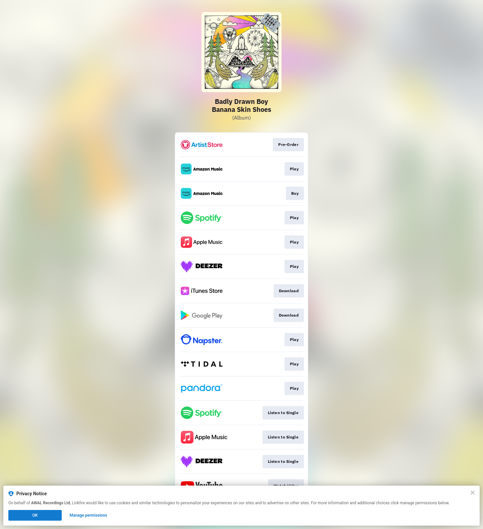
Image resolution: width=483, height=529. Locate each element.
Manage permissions (88, 515)
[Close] (472, 492)
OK (35, 515)
